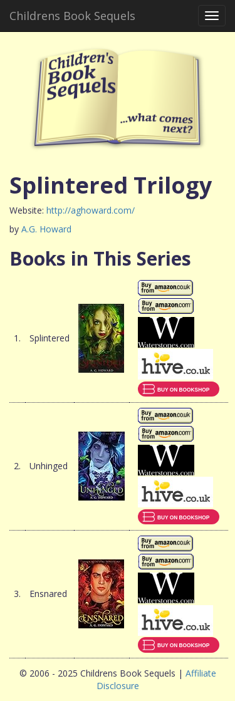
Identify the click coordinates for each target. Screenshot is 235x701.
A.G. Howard (46, 229)
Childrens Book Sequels (72, 15)
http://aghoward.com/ (90, 210)
